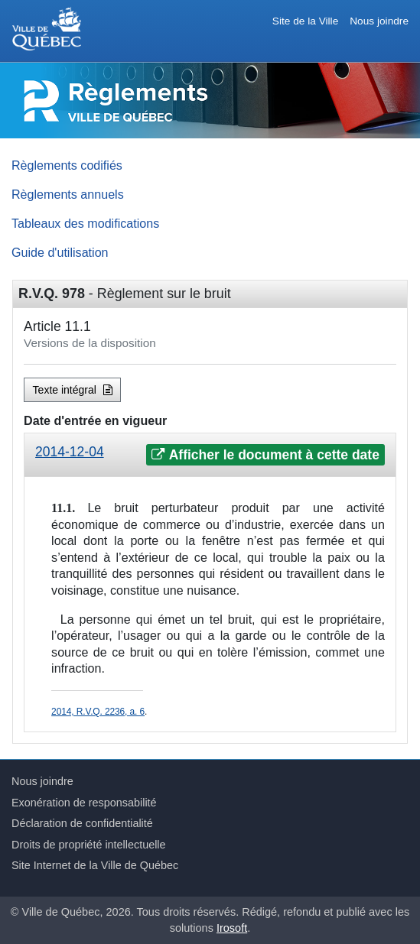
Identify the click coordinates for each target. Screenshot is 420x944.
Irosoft (232, 928)
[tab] (210, 455)
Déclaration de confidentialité (82, 823)
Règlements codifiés (66, 165)
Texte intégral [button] (72, 390)
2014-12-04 (69, 451)
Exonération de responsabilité (84, 802)
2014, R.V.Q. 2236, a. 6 (98, 711)
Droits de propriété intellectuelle (88, 845)
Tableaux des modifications (85, 223)
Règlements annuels (67, 194)
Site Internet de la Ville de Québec (94, 865)
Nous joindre (379, 21)
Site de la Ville (305, 21)
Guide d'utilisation (60, 252)
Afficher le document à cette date (265, 454)
